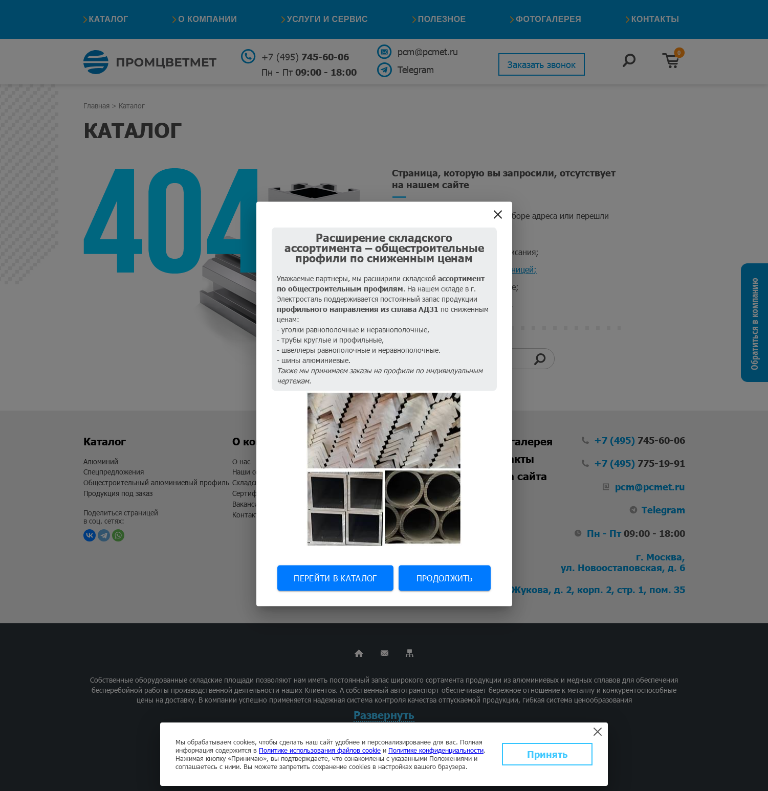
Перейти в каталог (335, 577)
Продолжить (444, 577)
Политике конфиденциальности (436, 750)
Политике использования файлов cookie (320, 750)
